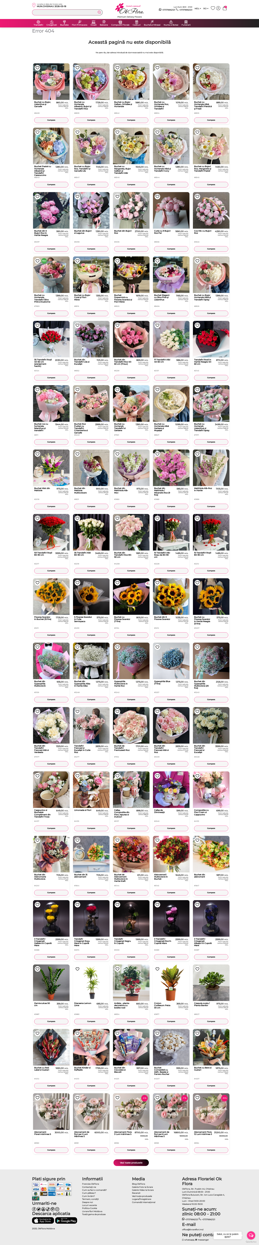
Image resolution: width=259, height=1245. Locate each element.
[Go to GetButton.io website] (251, 1242)
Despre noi (87, 1202)
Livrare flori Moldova (92, 1211)
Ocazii (93, 25)
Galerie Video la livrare (143, 1190)
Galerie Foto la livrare (142, 1187)
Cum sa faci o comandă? (94, 1190)
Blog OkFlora (138, 1184)
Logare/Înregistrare (141, 1199)
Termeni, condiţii (90, 1199)
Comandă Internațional (143, 1202)
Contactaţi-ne (89, 1187)
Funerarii (186, 25)
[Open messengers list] (251, 1235)
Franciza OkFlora (90, 1184)
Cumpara (51, 120)
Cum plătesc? (89, 1193)
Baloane (104, 25)
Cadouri (137, 25)
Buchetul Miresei (152, 25)
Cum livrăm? (88, 1196)
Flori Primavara (79, 25)
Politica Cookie (89, 1208)
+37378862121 (167, 10)
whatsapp (188, 1240)
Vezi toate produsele (131, 1162)
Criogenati (51, 25)
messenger (202, 1240)
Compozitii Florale (120, 25)
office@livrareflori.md (192, 1229)
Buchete (64, 25)
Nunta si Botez (171, 25)
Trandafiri (38, 25)
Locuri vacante (89, 1205)
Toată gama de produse (94, 1214)
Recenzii (136, 1193)
